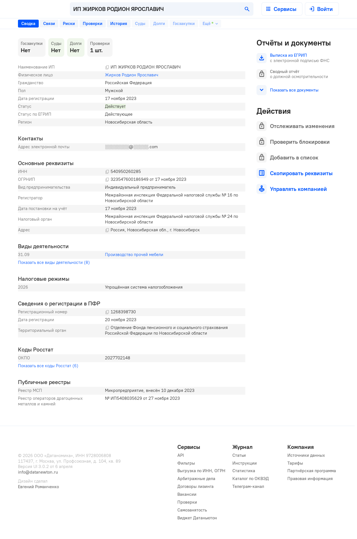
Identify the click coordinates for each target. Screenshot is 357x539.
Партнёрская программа (311, 470)
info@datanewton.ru (38, 472)
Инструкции (244, 463)
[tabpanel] (131, 223)
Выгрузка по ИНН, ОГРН (201, 470)
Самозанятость (192, 510)
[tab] (28, 24)
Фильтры (186, 463)
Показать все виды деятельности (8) (54, 262)
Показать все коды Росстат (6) (48, 365)
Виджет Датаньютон (197, 517)
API (180, 455)
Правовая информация (310, 478)
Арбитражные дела (196, 478)
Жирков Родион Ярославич (131, 74)
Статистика (243, 470)
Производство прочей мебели (134, 254)
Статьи (239, 455)
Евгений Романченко (38, 486)
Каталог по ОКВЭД (250, 478)
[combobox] (161, 9)
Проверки (187, 502)
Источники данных (306, 455)
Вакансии (186, 494)
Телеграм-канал (248, 486)
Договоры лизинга (195, 486)
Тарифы (295, 463)
